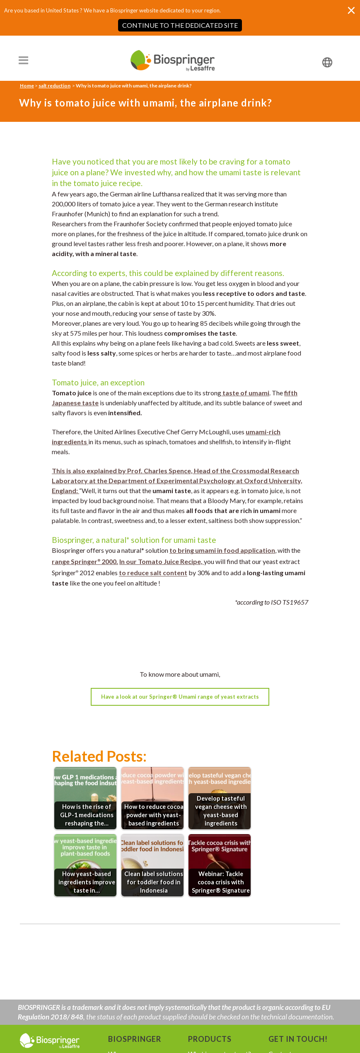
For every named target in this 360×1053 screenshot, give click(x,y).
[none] (316, 62)
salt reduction (54, 85)
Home (27, 85)
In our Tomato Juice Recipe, (161, 561)
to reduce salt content (153, 573)
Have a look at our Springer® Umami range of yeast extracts (180, 696)
